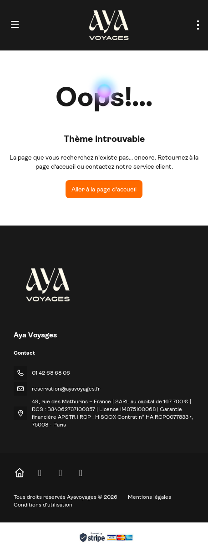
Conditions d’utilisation (43, 505)
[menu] (198, 25)
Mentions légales (149, 497)
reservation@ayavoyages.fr (66, 389)
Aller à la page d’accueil (104, 189)
